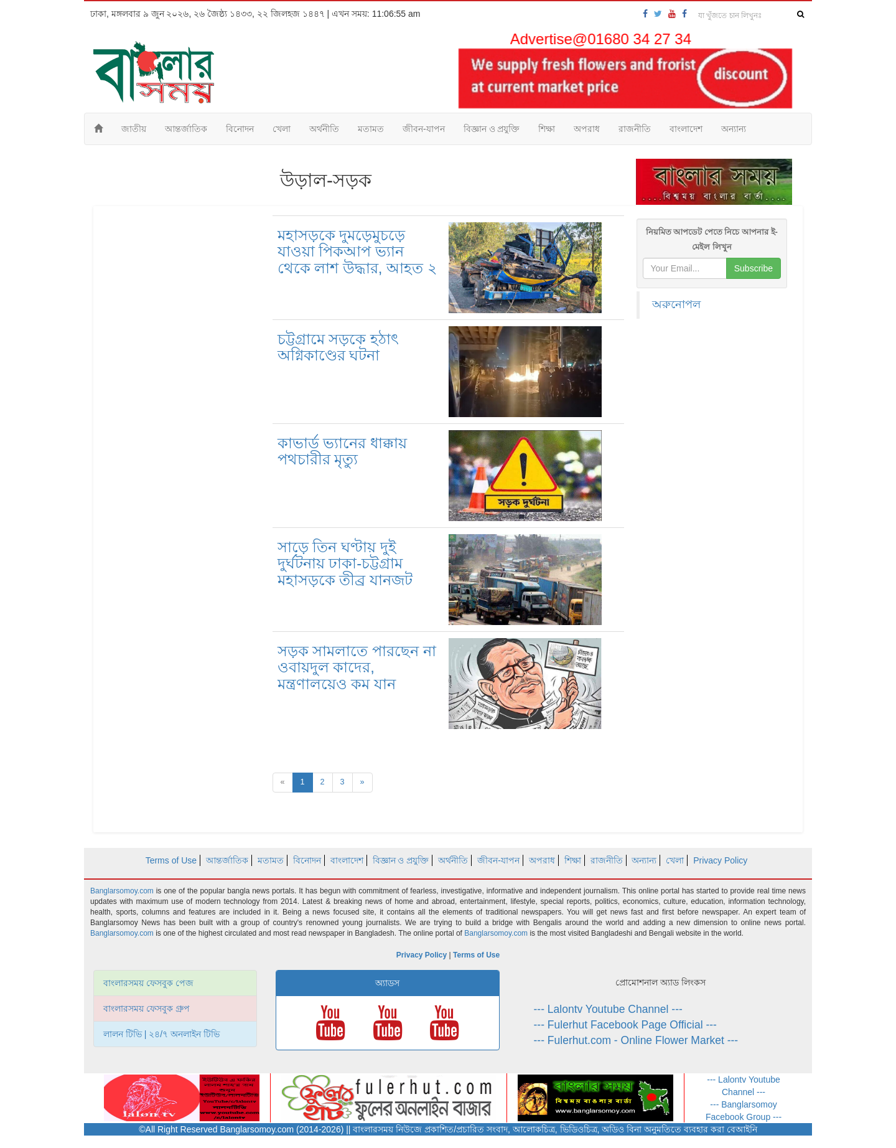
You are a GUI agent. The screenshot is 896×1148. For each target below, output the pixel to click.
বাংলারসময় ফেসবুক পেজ (148, 983)
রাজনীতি (634, 129)
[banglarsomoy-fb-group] (684, 14)
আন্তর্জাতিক (186, 129)
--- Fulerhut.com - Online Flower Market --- (636, 1040)
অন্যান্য (733, 129)
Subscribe (753, 268)
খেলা (282, 129)
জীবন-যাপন (424, 129)
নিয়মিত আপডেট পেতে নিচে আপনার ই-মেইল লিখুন (712, 239)
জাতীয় (133, 129)
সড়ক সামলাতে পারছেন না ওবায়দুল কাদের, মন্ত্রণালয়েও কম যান (357, 667)
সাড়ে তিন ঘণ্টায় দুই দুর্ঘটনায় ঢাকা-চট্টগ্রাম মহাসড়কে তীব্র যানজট (345, 563)
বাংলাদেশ (686, 129)
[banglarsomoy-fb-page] (645, 14)
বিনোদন (240, 129)
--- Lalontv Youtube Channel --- (608, 1009)
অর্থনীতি (324, 129)
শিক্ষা (546, 129)
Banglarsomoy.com (123, 891)
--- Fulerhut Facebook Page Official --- (625, 1025)
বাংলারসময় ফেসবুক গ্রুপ (146, 1009)
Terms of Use (171, 860)
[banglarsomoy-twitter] (658, 14)
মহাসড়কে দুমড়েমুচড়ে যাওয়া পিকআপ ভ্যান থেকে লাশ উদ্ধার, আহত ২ (357, 251)
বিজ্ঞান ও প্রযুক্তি (492, 129)
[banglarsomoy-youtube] (672, 14)
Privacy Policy (720, 860)
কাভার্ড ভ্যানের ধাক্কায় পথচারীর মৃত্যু (342, 451)
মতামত (371, 129)
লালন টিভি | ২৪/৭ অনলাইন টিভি (161, 1034)
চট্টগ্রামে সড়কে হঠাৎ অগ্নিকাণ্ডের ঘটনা (338, 347)
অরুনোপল (676, 304)
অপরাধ (587, 129)
